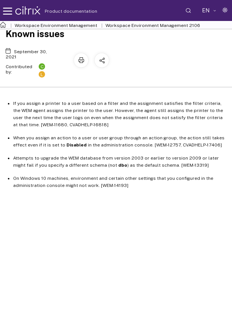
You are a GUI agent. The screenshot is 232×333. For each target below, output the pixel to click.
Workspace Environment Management (56, 25)
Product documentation (61, 11)
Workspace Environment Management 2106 (152, 25)
